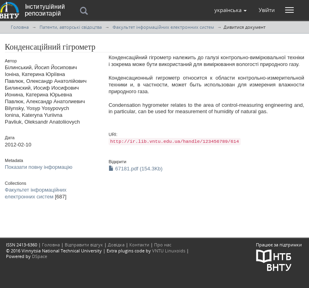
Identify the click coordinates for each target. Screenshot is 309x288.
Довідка (116, 245)
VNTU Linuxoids (168, 251)
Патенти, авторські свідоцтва (71, 27)
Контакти (139, 245)
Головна (20, 27)
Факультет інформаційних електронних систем (163, 27)
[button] (230, 10)
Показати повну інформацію (38, 167)
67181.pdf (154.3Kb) (135, 169)
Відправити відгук (84, 245)
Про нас (162, 245)
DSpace (39, 256)
